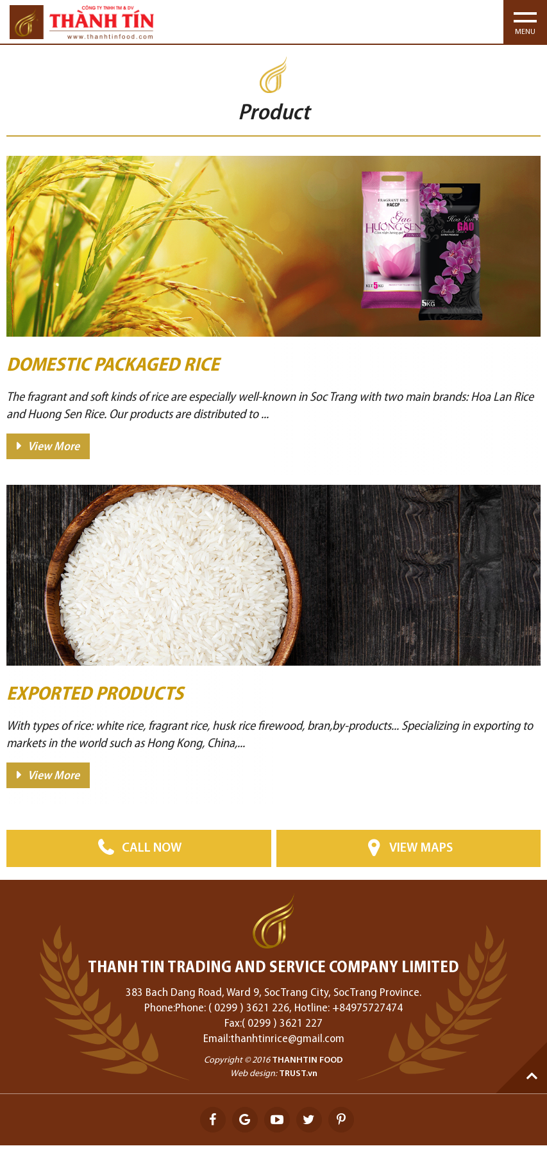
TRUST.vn (298, 1074)
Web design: (253, 1074)
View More (54, 447)
